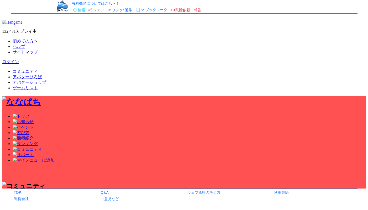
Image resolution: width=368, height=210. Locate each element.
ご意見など (110, 198)
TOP (17, 192)
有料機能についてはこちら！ (96, 3)
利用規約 (281, 192)
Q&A (105, 192)
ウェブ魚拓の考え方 (203, 192)
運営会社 (21, 198)
